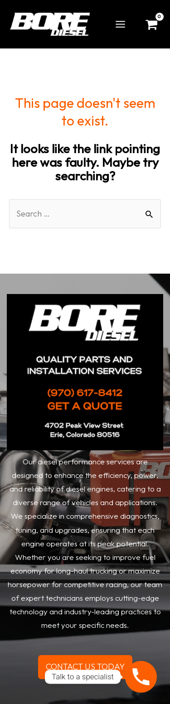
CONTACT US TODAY (85, 666)
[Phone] (141, 677)
